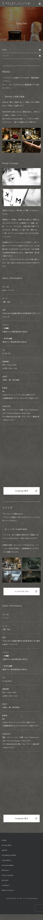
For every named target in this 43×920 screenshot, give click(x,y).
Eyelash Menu (8, 865)
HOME (4, 840)
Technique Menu (9, 855)
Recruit (5, 880)
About (4, 850)
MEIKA (21, 50)
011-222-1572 (6, 353)
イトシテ (21, 56)
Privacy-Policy (8, 890)
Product (5, 870)
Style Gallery (7, 875)
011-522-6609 (6, 681)
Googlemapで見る (21, 491)
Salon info (7, 845)
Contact (5, 885)
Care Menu (6, 860)
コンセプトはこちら (21, 591)
